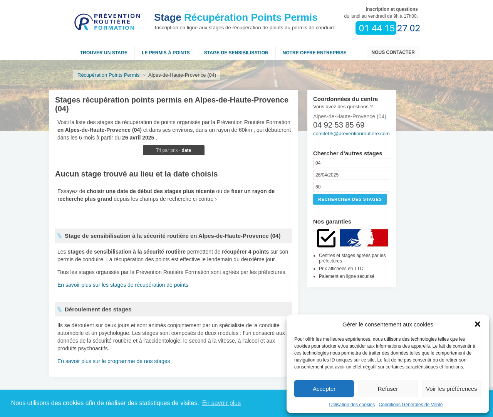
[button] (477, 324)
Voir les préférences (451, 388)
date (186, 150)
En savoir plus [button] (221, 403)
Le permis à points (166, 52)
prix (174, 150)
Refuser (388, 388)
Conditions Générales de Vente (411, 404)
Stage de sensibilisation (236, 52)
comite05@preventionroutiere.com (351, 133)
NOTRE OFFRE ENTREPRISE (315, 52)
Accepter (324, 388)
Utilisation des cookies (352, 404)
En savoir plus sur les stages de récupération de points (122, 285)
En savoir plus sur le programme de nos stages (113, 361)
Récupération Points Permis (236, 17)
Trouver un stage (103, 52)
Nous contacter (393, 52)
